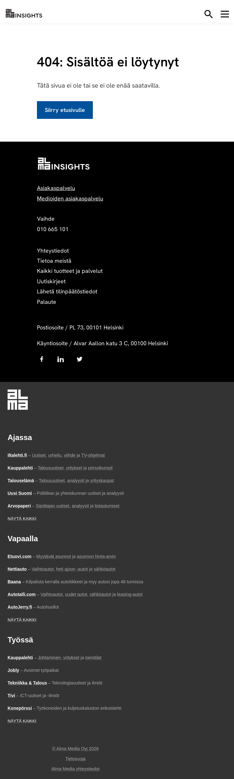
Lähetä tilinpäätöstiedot (67, 291)
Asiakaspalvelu (56, 188)
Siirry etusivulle (65, 109)
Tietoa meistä (54, 260)
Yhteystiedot (53, 250)
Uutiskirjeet (51, 281)
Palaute (46, 301)
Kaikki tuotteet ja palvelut (70, 270)
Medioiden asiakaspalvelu (70, 198)
